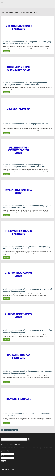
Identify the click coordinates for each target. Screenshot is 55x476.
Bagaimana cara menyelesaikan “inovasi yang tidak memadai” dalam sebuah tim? (27, 414)
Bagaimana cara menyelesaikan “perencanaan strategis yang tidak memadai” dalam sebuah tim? (26, 247)
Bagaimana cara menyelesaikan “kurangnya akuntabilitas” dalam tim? (25, 125)
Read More (6, 51)
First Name (3, 455)
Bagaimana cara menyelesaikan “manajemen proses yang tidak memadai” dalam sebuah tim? (27, 331)
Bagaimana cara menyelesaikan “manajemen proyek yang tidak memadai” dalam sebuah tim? (27, 290)
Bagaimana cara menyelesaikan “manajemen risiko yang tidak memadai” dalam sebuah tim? (27, 206)
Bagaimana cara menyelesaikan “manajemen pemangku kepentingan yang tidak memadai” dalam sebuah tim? (25, 166)
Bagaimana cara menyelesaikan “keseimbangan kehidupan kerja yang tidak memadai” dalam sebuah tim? (26, 84)
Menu (2, 2)
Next (16, 430)
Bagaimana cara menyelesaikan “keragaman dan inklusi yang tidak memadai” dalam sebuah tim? (27, 43)
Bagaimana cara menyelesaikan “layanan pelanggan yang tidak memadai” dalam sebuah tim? (27, 372)
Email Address (5, 451)
